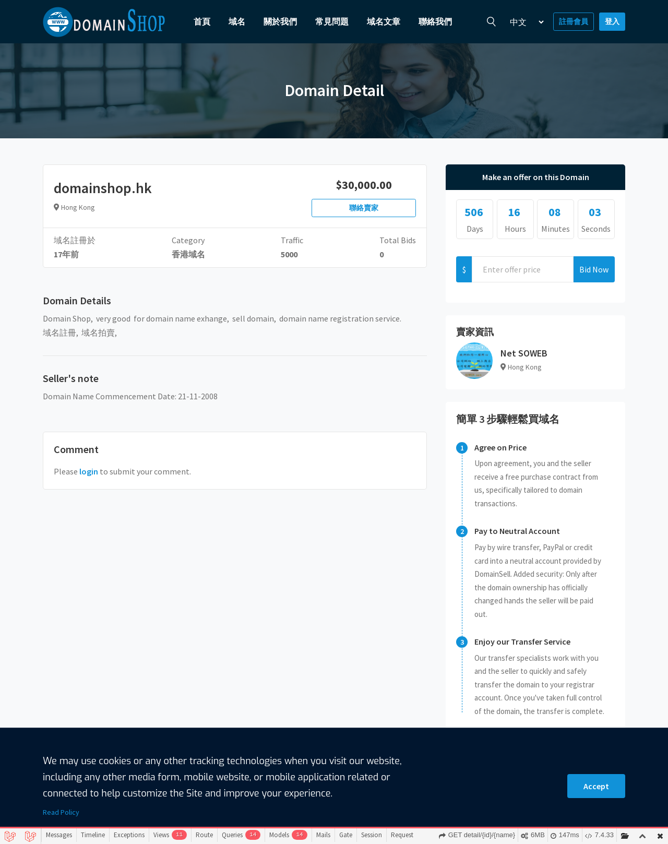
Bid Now (594, 269)
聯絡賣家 (363, 207)
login (88, 471)
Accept (596, 786)
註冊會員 (573, 21)
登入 (612, 21)
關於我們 (280, 21)
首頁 (202, 21)
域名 (237, 21)
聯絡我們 (435, 21)
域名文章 (383, 21)
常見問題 (332, 21)
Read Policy (61, 812)
